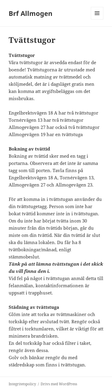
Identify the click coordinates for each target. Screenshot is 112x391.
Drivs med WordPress (59, 384)
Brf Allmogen (30, 13)
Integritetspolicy (22, 384)
